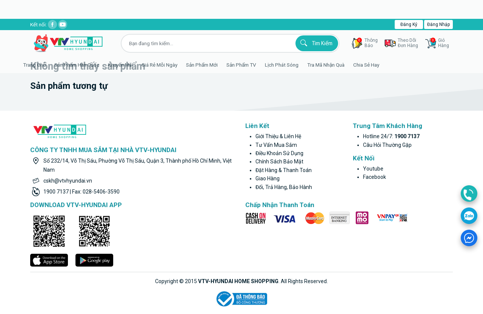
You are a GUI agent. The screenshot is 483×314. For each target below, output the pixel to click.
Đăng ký (408, 24)
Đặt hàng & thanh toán (283, 170)
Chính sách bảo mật (279, 162)
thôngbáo (367, 43)
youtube (373, 169)
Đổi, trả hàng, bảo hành (283, 187)
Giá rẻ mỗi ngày (170, 65)
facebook (374, 177)
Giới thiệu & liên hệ (278, 136)
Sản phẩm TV (252, 65)
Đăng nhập (438, 24)
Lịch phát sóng (292, 65)
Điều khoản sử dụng (279, 153)
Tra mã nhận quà (336, 65)
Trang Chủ (45, 65)
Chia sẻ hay (377, 65)
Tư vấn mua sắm (276, 145)
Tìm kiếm (315, 43)
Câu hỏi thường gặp (387, 145)
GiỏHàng (440, 43)
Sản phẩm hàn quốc (87, 65)
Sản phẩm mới (213, 65)
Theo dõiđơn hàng (408, 43)
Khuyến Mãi (131, 65)
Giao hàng (267, 178)
